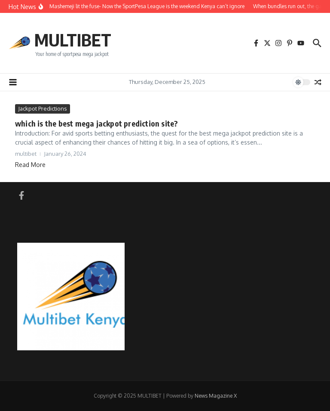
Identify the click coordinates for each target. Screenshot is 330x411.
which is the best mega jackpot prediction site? (96, 123)
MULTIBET (72, 39)
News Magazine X (216, 395)
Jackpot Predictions (42, 108)
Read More (30, 164)
